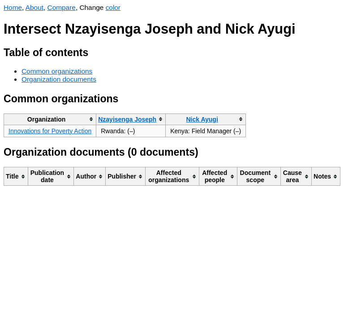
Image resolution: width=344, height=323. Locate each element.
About (34, 7)
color (113, 7)
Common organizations (57, 71)
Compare (61, 7)
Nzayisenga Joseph (127, 119)
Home (13, 7)
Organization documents (59, 79)
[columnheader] (50, 119)
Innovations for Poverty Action (50, 131)
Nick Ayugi (202, 119)
